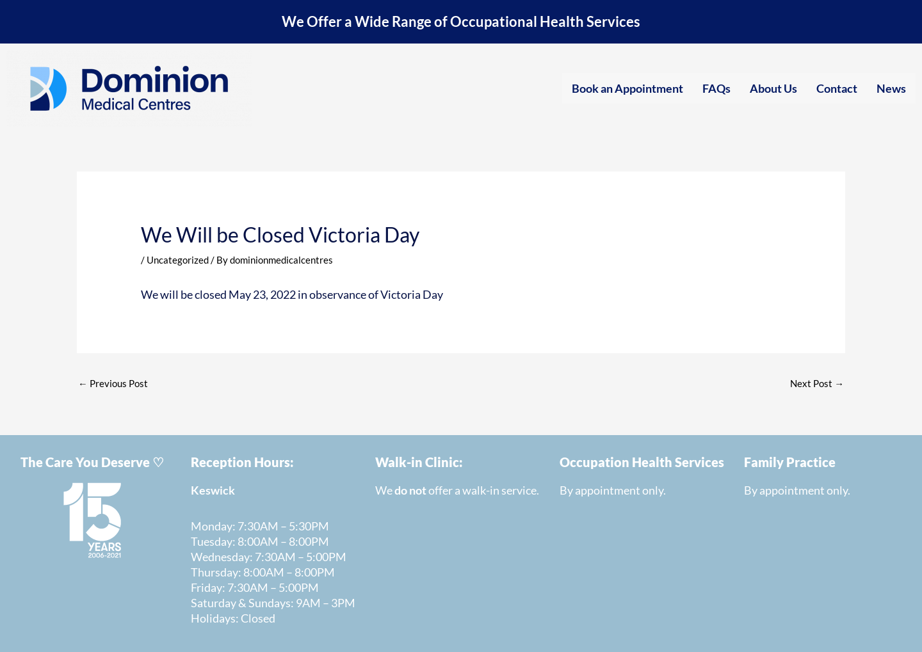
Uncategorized (178, 259)
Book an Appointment (627, 88)
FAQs (716, 88)
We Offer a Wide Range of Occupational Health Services (461, 21)
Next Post (817, 382)
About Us (773, 88)
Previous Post (113, 382)
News (891, 88)
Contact (836, 88)
